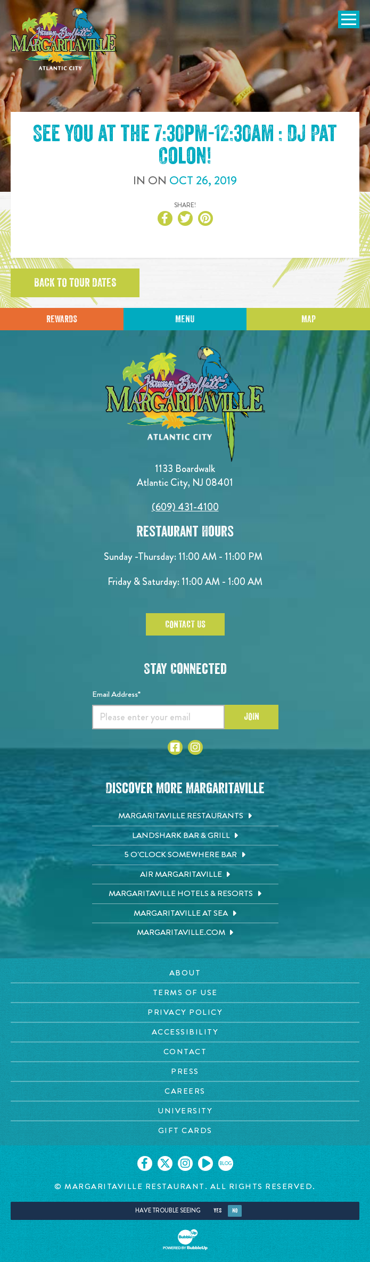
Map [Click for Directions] (308, 319)
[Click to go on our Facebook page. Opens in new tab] (144, 1163)
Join (251, 716)
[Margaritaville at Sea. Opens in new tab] (185, 913)
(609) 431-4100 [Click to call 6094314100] (185, 507)
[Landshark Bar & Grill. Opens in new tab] (185, 835)
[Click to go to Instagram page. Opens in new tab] (195, 747)
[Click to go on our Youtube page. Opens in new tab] (205, 1163)
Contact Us (185, 624)
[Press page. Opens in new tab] (185, 1071)
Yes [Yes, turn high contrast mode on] (217, 1211)
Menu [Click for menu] (184, 319)
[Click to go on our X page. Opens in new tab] (165, 1163)
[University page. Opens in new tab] (185, 1111)
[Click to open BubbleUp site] (185, 1239)
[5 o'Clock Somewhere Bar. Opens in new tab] (185, 855)
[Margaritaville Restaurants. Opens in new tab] (185, 816)
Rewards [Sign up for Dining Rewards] (61, 319)
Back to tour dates (75, 283)
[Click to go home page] (64, 46)
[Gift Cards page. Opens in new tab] (185, 1130)
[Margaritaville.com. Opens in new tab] (185, 932)
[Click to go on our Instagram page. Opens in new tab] (185, 1163)
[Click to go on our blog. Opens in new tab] (225, 1163)
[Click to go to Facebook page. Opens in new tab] (175, 747)
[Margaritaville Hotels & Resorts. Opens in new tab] (185, 893)
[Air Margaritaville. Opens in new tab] (185, 874)
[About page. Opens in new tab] (185, 973)
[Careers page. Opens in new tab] (185, 1091)
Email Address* (116, 694)
